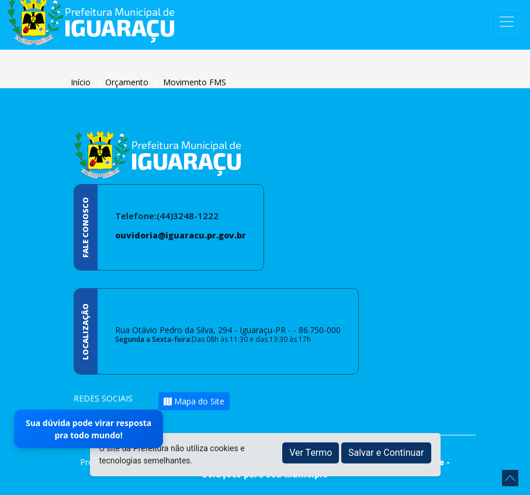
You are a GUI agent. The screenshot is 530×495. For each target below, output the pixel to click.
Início (82, 82)
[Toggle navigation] (506, 21)
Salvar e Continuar (386, 452)
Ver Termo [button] (310, 452)
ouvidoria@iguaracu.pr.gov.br (180, 235)
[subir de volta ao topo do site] (510, 478)
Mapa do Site (194, 401)
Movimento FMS (194, 82)
